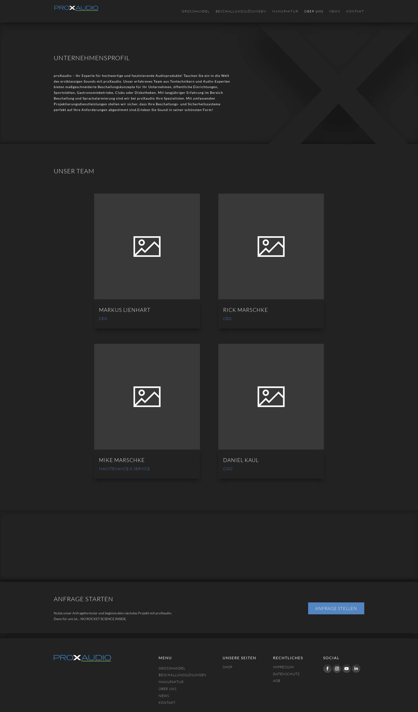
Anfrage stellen (336, 608)
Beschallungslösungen (241, 11)
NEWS (164, 696)
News (334, 11)
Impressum (283, 667)
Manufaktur (285, 11)
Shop (227, 667)
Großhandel (196, 11)
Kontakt (355, 11)
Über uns (313, 11)
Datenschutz (286, 674)
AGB (276, 681)
